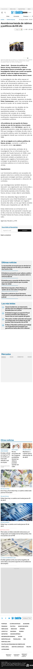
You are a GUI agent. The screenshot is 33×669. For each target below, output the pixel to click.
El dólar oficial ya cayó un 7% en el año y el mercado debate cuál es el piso (5, 457)
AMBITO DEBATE (24, 655)
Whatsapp (20, 618)
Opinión (22, 629)
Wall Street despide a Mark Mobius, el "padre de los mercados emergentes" (14, 289)
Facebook (5, 618)
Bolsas (11, 356)
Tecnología (17, 639)
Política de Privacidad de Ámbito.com (13, 644)
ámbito (2, 19)
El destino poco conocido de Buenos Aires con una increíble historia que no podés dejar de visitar (16, 282)
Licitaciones (5, 649)
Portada (4, 623)
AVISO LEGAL (5, 647)
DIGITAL (8, 655)
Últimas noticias (15, 623)
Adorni (29, 8)
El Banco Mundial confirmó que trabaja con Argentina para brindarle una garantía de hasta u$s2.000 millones (18, 326)
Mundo (21, 631)
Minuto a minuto (5, 529)
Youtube (16, 618)
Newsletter (30, 16)
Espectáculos (5, 639)
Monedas (3, 356)
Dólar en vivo (12, 8)
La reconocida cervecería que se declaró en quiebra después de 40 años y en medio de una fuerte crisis (16, 267)
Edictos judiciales (18, 647)
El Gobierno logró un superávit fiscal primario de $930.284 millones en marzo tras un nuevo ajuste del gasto (17, 314)
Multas (28, 647)
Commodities (20, 356)
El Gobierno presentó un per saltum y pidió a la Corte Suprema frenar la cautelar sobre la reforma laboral (16, 274)
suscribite (25, 12)
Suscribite (24, 230)
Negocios (14, 629)
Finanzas (25, 16)
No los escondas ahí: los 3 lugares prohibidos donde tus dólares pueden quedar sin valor (16, 459)
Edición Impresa (15, 634)
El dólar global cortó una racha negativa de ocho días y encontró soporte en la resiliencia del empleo (16, 561)
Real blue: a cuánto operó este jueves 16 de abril (27, 454)
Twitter (2, 618)
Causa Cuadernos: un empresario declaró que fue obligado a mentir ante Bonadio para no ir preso (18, 308)
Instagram (9, 618)
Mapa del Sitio (5, 641)
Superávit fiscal (21, 8)
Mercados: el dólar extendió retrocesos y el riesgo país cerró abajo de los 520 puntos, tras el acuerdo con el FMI (18, 320)
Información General (8, 636)
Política (12, 626)
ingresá (29, 12)
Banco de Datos (23, 626)
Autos (20, 636)
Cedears (30, 356)
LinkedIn (13, 618)
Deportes (4, 634)
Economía (16, 16)
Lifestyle (4, 631)
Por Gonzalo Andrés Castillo (5, 466)
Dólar (7, 16)
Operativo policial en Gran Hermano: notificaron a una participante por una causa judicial (16, 295)
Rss (24, 639)
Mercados (4, 629)
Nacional (13, 631)
